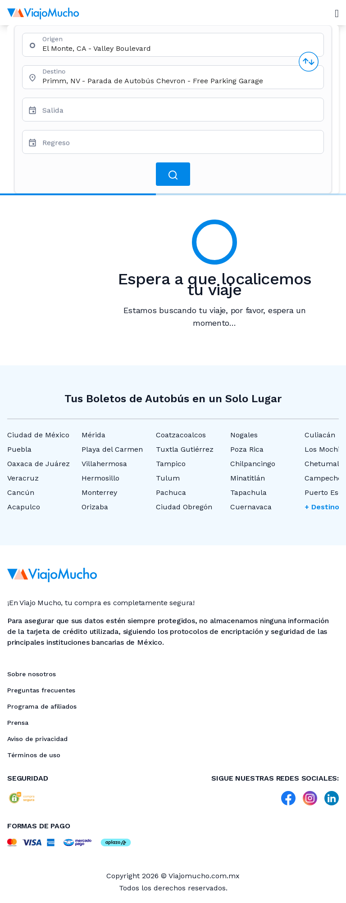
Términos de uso (33, 755)
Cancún (20, 492)
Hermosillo (100, 478)
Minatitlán (247, 478)
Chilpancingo (252, 463)
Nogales (244, 435)
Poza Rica (247, 449)
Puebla (19, 449)
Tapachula (248, 492)
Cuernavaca (251, 507)
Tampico (171, 463)
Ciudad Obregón (184, 507)
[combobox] (179, 48)
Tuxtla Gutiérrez (185, 449)
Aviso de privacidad (37, 738)
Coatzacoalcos (181, 435)
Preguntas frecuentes (41, 690)
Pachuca (171, 492)
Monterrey (99, 492)
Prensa (17, 722)
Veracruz (23, 478)
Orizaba (95, 507)
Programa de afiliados (42, 706)
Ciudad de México (38, 435)
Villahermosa (104, 463)
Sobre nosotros (31, 674)
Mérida (93, 435)
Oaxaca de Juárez (38, 463)
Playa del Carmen (112, 449)
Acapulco (23, 507)
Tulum (168, 478)
